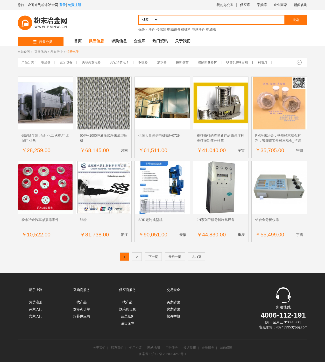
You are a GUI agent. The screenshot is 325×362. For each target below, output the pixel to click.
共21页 (196, 257)
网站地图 (153, 347)
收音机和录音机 (237, 62)
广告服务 (171, 347)
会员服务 (127, 316)
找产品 (82, 302)
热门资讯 (160, 41)
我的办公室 (225, 5)
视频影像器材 (207, 62)
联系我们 (117, 347)
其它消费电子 (119, 62)
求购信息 (119, 41)
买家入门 (35, 309)
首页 (78, 41)
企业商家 (280, 5)
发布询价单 (81, 309)
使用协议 (135, 347)
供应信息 (96, 41)
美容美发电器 (91, 62)
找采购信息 (127, 309)
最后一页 (175, 257)
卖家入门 (35, 316)
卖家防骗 (173, 309)
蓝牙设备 (66, 62)
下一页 (153, 257)
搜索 (296, 20)
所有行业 (56, 52)
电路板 (211, 29)
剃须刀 (262, 62)
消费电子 (72, 52)
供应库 (245, 5)
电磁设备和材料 (179, 29)
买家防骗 (173, 302)
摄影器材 (182, 62)
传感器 (161, 29)
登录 (62, 5)
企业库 (139, 41)
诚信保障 (127, 323)
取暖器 (143, 62)
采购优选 (40, 52)
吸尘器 (45, 62)
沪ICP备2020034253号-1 (168, 354)
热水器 (162, 62)
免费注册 (74, 5)
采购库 (262, 5)
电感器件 (198, 29)
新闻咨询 (300, 5)
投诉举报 (173, 316)
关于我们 (183, 41)
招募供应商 (81, 316)
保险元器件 (146, 29)
